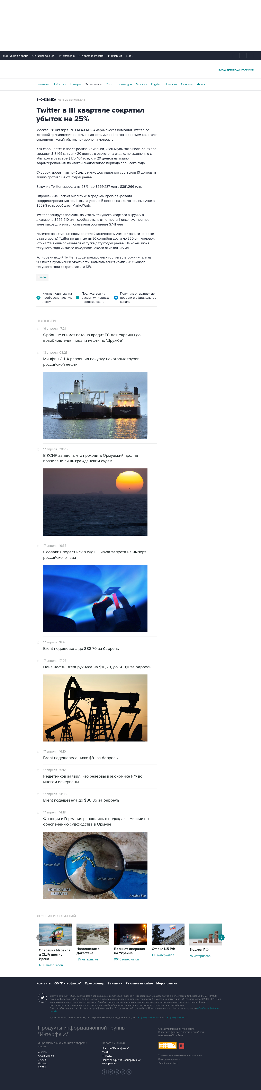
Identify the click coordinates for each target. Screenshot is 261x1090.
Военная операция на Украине (129, 951)
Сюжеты (187, 84)
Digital (155, 84)
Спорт (110, 84)
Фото (201, 84)
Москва (141, 84)
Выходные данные (169, 1059)
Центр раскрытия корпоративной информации (121, 1061)
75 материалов (199, 956)
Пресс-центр (94, 983)
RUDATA (107, 1056)
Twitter (42, 277)
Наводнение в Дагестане (88, 951)
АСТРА (42, 1067)
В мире (75, 84)
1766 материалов (51, 965)
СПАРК (42, 1052)
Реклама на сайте (139, 983)
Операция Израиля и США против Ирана (55, 954)
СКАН (105, 1052)
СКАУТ (42, 1059)
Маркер (42, 1063)
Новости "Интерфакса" (115, 1048)
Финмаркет (114, 56)
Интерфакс (130, 69)
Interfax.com (67, 56)
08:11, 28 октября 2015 (71, 99)
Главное (42, 84)
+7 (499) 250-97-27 (177, 1017)
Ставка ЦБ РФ (163, 949)
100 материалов (163, 955)
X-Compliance (46, 1055)
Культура (125, 84)
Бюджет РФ (199, 950)
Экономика (93, 84)
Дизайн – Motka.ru (168, 1063)
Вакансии (114, 983)
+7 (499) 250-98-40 (148, 1017)
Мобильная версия (15, 56)
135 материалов (87, 959)
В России (59, 84)
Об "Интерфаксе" (43, 56)
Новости (170, 84)
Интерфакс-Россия (91, 56)
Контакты (43, 983)
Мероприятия (166, 983)
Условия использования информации (180, 1055)
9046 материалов (126, 959)
